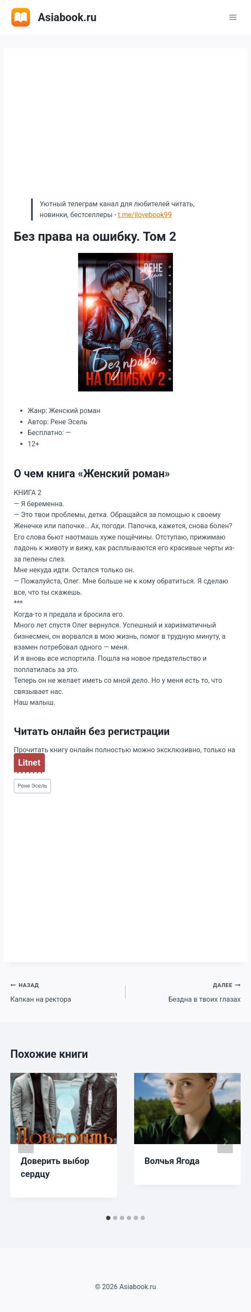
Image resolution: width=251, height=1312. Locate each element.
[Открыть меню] (233, 17)
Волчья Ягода (172, 1161)
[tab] (108, 1218)
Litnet (29, 762)
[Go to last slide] (26, 1141)
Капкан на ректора (64, 991)
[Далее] (225, 1141)
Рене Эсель (32, 785)
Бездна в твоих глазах (186, 991)
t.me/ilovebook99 (145, 215)
